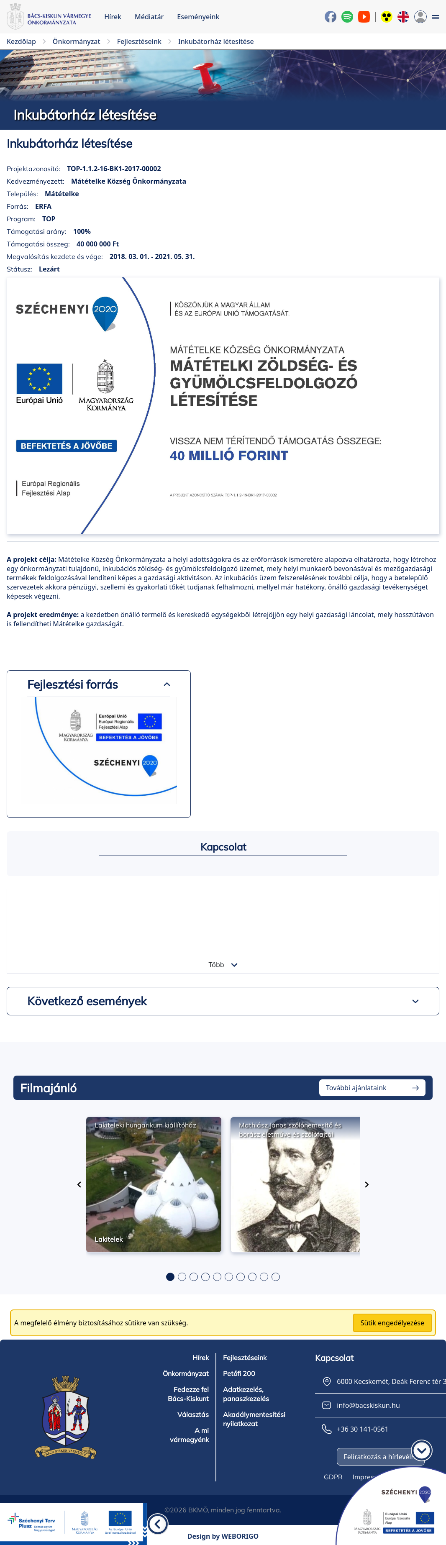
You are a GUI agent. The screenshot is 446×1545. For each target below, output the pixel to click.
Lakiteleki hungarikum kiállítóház (145, 1125)
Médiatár (149, 16)
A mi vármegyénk (189, 1435)
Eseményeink (198, 16)
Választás (193, 1414)
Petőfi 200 (239, 1373)
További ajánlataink (356, 1087)
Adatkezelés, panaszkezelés (246, 1394)
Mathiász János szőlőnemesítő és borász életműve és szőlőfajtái (290, 1129)
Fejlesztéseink (245, 1357)
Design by (223, 1536)
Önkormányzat (186, 1373)
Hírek (112, 16)
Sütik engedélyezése (392, 1322)
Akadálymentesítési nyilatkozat (254, 1419)
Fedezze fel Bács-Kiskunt (188, 1394)
